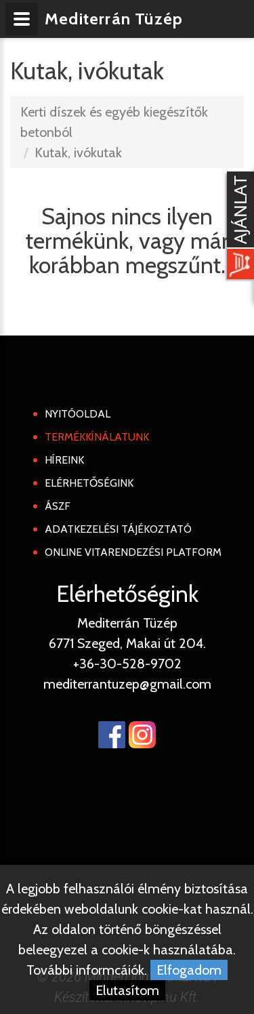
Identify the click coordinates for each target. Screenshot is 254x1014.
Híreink (64, 459)
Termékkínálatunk (97, 436)
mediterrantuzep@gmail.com (127, 684)
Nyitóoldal (77, 413)
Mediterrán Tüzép (114, 18)
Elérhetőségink (89, 482)
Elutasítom (127, 990)
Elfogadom (188, 970)
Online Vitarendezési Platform (133, 552)
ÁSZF (57, 506)
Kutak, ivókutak (78, 152)
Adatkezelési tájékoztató (118, 529)
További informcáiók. (86, 970)
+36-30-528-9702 (127, 663)
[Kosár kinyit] (237, 227)
